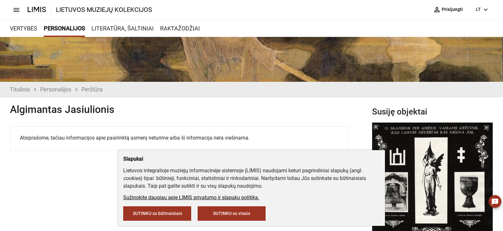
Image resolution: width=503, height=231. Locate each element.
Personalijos (55, 89)
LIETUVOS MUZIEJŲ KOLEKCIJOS (104, 9)
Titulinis (20, 89)
